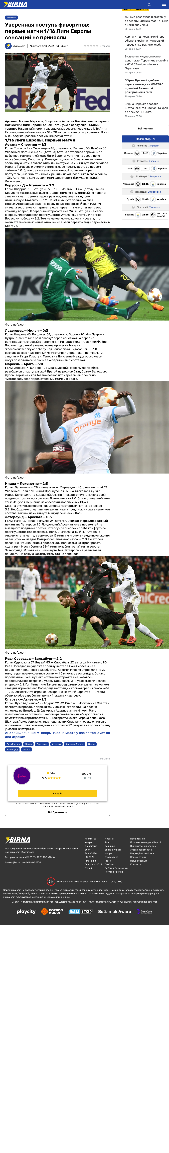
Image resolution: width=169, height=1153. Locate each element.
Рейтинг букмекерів (116, 868)
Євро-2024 (91, 853)
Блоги (88, 849)
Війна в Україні (113, 849)
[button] (149, 5)
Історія (108, 853)
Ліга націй (90, 860)
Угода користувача (141, 849)
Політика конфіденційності (145, 842)
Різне (108, 860)
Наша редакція (138, 860)
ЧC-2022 (89, 857)
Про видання (137, 838)
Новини (11, 17)
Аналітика (90, 838)
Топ (107, 842)
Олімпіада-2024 (93, 864)
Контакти (135, 864)
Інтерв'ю (89, 842)
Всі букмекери (57, 812)
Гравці (88, 868)
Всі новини (145, 128)
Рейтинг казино (114, 871)
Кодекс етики (138, 857)
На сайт (57, 793)
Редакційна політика (142, 853)
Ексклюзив (91, 846)
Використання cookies (143, 846)
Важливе (110, 846)
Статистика (111, 857)
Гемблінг (110, 864)
